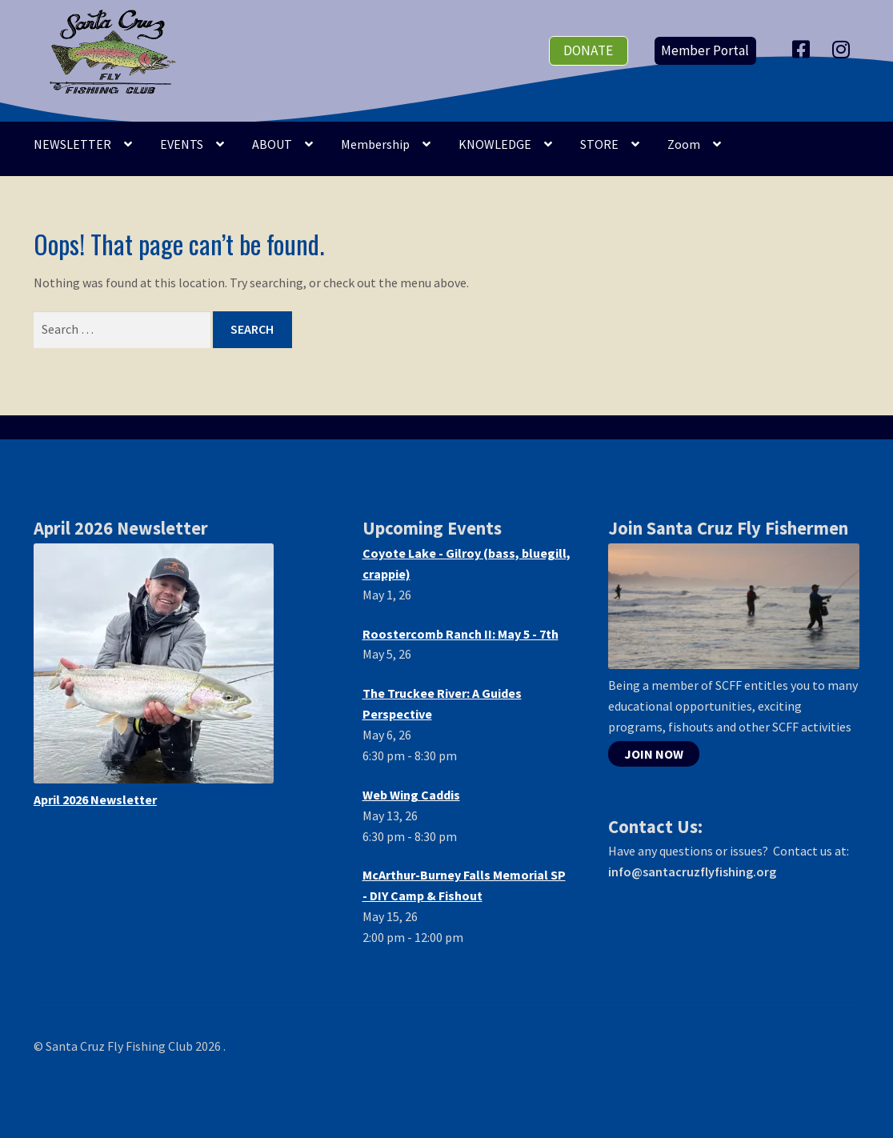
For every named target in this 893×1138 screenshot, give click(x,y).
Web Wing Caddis (411, 795)
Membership (375, 144)
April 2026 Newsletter (95, 799)
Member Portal (705, 50)
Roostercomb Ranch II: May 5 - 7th (460, 634)
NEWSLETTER (72, 144)
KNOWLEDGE (495, 144)
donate (588, 50)
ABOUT (272, 144)
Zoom (683, 144)
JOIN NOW (653, 754)
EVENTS (181, 144)
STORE (599, 144)
